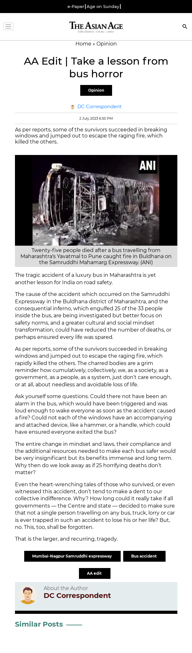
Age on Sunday (103, 6)
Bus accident (144, 556)
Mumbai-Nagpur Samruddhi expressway (72, 556)
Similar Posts (39, 624)
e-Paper (76, 6)
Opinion (96, 90)
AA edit (95, 573)
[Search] (185, 27)
